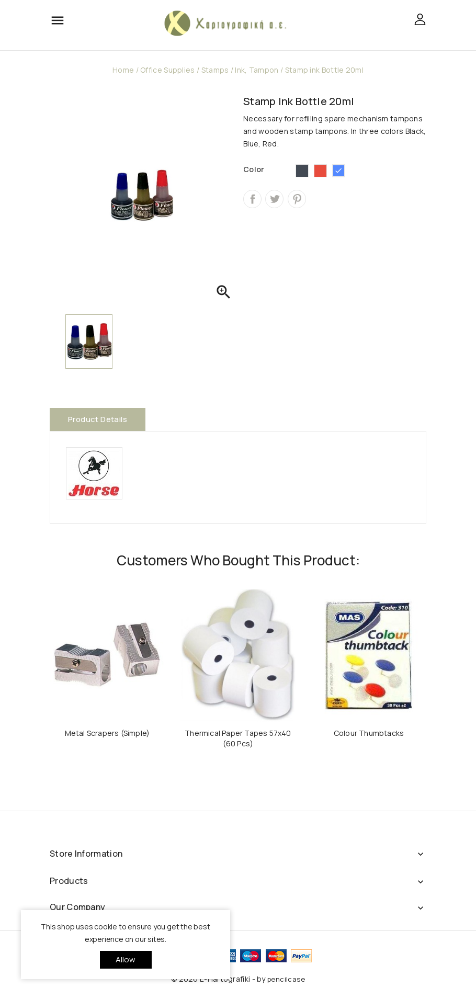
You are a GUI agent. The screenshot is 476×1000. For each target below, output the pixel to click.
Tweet (274, 199)
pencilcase (286, 979)
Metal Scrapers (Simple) (107, 733)
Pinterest (296, 199)
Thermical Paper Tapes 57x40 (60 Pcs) (238, 738)
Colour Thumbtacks (369, 733)
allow (126, 959)
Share (252, 199)
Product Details (97, 419)
